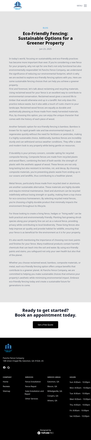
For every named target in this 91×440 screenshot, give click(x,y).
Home (5, 381)
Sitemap (6, 391)
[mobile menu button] (85, 6)
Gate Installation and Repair (34, 392)
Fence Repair (31, 386)
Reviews (6, 386)
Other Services (31, 398)
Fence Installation (33, 381)
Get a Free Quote (45, 324)
